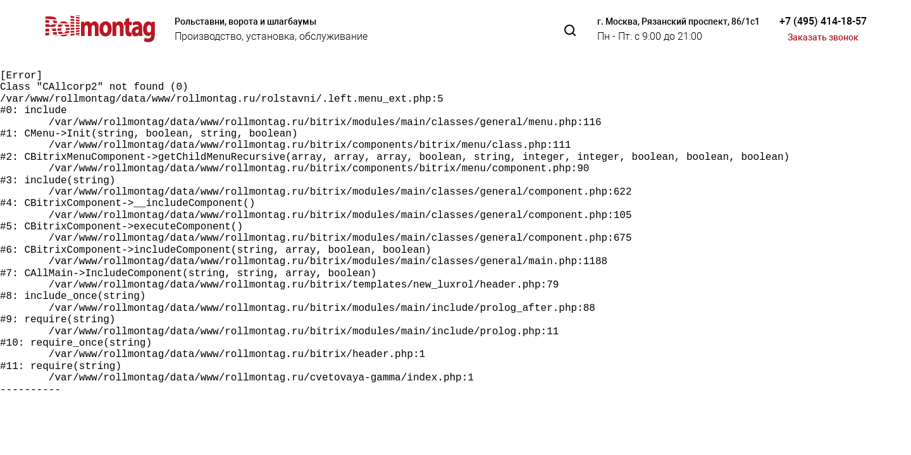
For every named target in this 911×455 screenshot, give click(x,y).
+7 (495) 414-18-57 (823, 21)
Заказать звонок (823, 37)
